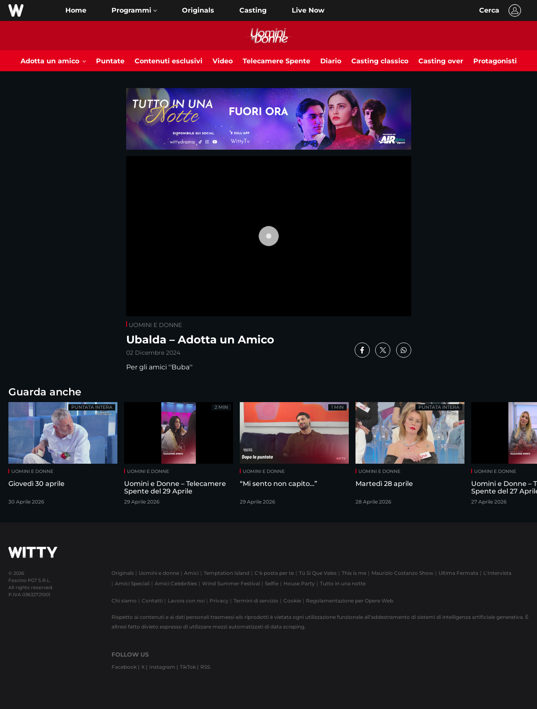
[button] (134, 10)
